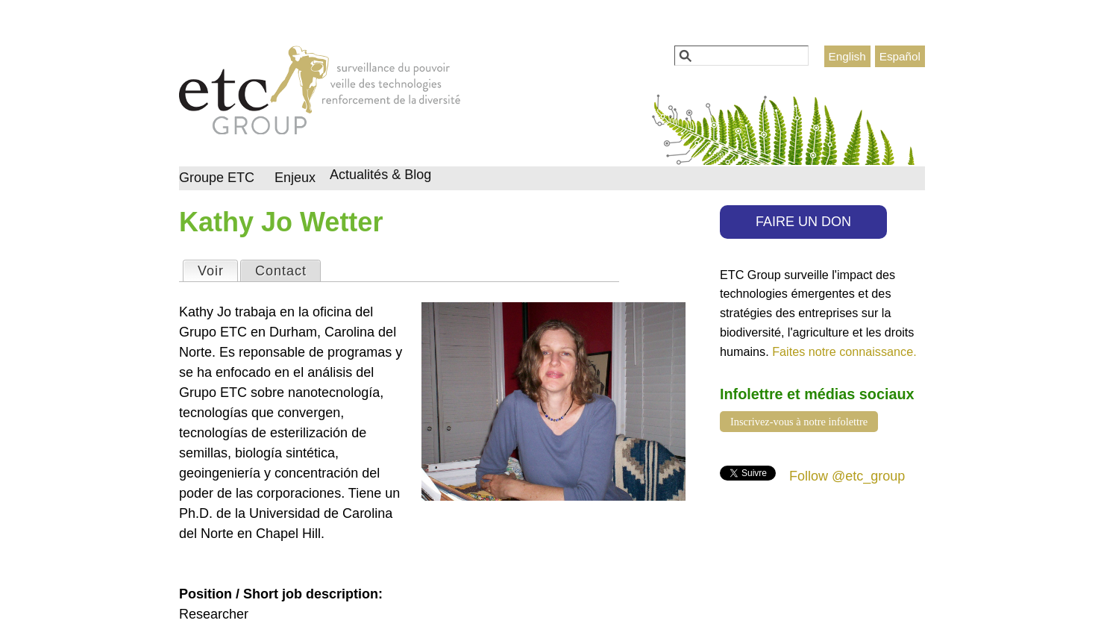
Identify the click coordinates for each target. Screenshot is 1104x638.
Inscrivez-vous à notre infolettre (799, 422)
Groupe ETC (216, 177)
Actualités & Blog (380, 174)
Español (899, 56)
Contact (281, 270)
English (847, 56)
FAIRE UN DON (803, 221)
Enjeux (295, 177)
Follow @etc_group (847, 476)
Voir (217, 269)
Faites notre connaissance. (844, 351)
